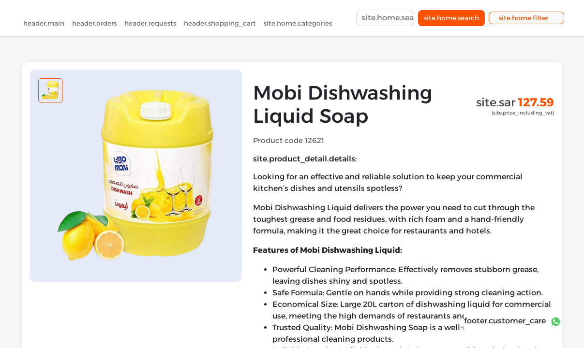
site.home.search (451, 20)
